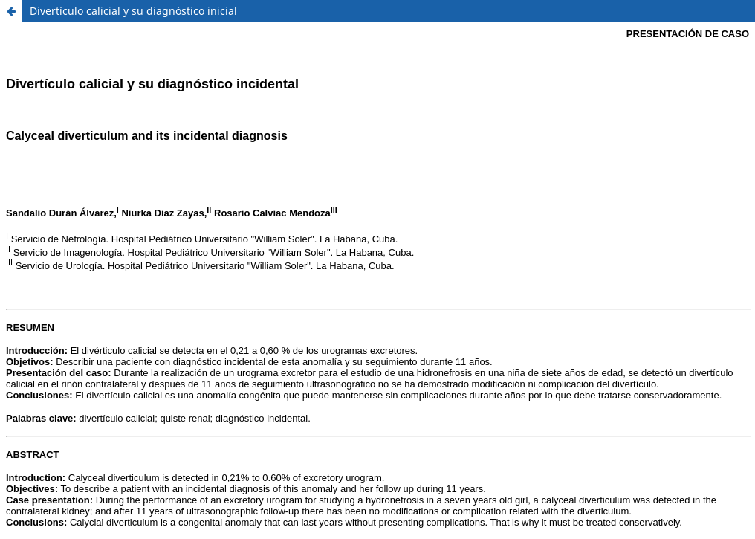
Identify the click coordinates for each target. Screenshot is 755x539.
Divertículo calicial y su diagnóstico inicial (133, 11)
